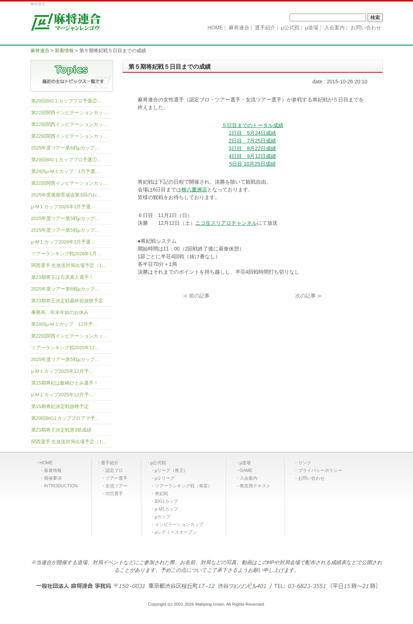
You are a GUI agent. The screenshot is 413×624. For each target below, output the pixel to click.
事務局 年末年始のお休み (59, 312)
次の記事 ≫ (308, 296)
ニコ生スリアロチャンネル (226, 223)
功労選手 (114, 493)
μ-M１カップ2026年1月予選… (63, 206)
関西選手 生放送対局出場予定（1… (69, 265)
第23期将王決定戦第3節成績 (61, 430)
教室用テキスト (255, 485)
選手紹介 (110, 462)
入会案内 (248, 478)
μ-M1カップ (166, 509)
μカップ (163, 516)
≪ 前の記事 (196, 296)
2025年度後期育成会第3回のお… (66, 195)
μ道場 (245, 462)
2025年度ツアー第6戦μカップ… (65, 148)
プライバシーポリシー (320, 470)
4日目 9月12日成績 (252, 156)
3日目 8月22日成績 (252, 148)
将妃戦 (161, 493)
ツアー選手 (116, 478)
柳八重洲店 (194, 189)
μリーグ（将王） (171, 470)
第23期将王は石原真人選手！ (62, 277)
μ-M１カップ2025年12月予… (62, 371)
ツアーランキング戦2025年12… (65, 347)
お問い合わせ (311, 478)
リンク (304, 462)
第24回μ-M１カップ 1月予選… (65, 171)
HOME (46, 462)
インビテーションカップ (179, 524)
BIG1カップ (166, 501)
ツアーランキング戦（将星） (183, 485)
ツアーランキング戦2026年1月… (66, 253)
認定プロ (114, 470)
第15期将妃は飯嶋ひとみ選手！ (64, 383)
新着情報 (53, 470)
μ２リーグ (165, 478)
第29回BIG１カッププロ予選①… (66, 159)
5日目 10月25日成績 (252, 164)
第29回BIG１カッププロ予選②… (66, 101)
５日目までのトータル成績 (252, 125)
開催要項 (53, 478)
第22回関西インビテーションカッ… (69, 112)
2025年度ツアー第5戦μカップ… (65, 218)
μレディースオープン (176, 532)
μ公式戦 (158, 462)
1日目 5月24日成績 (252, 133)
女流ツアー (116, 485)
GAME (246, 470)
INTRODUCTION (61, 485)
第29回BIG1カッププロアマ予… (65, 418)
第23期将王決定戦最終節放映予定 (67, 300)
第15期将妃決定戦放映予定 (60, 406)
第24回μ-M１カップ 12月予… (64, 324)
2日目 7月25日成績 (252, 141)
